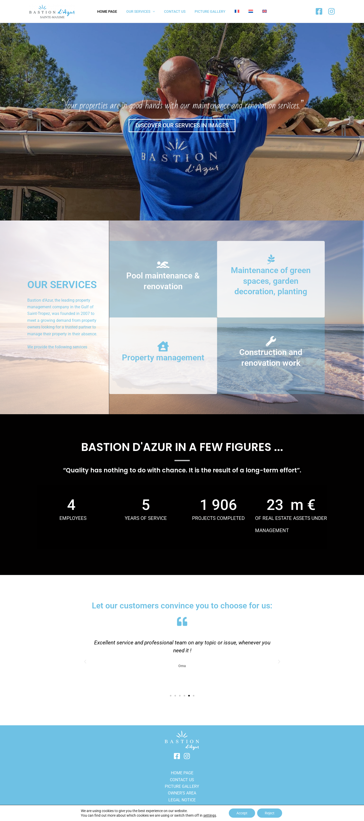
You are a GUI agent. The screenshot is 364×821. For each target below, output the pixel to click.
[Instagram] (331, 11)
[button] (85, 661)
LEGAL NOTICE (182, 800)
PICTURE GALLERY (182, 786)
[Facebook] (319, 11)
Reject (269, 813)
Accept (241, 813)
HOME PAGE (182, 772)
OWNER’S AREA (182, 793)
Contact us (182, 779)
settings (209, 815)
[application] (156, 11)
